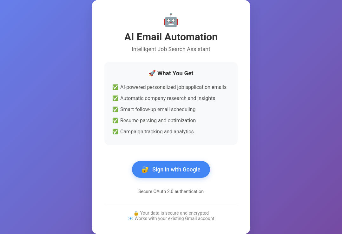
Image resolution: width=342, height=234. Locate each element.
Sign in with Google (170, 169)
